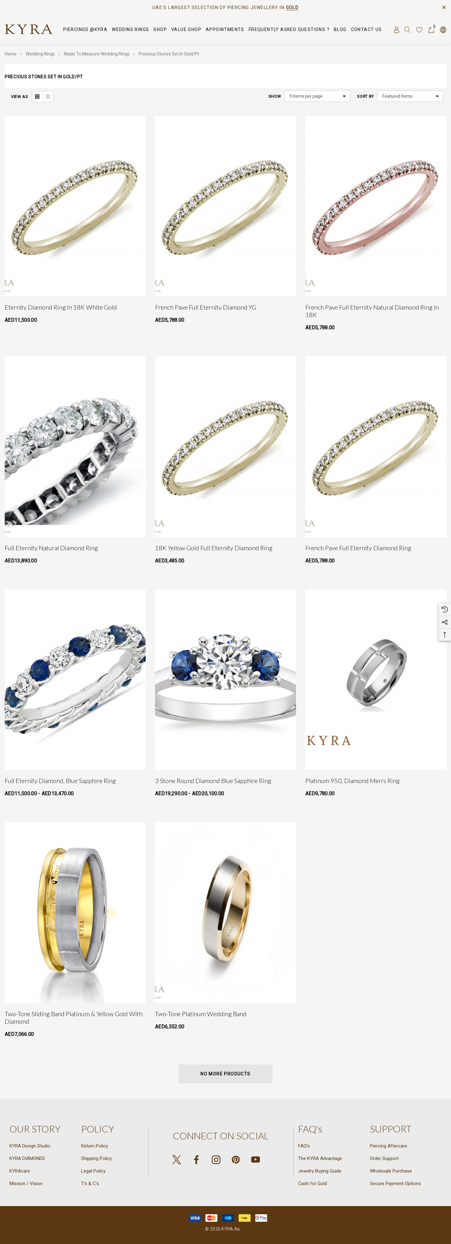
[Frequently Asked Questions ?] (289, 29)
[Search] (407, 29)
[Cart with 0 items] (430, 29)
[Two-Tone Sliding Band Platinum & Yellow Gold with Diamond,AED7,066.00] (75, 912)
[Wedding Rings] (130, 30)
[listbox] (410, 96)
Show (274, 96)
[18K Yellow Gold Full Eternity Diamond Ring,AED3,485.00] (225, 446)
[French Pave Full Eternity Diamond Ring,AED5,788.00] (375, 446)
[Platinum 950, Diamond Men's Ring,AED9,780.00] (375, 679)
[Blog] (340, 30)
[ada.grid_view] (37, 96)
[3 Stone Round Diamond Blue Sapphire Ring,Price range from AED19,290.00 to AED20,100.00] (225, 679)
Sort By (365, 96)
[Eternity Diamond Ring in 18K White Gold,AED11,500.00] (75, 206)
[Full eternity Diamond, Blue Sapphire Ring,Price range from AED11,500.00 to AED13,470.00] (75, 679)
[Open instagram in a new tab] (216, 1159)
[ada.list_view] (48, 96)
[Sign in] (396, 29)
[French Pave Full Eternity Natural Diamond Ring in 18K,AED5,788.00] (375, 206)
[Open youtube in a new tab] (255, 1159)
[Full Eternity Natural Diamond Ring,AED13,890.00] (75, 446)
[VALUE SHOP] (186, 30)
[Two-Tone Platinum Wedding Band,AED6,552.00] (225, 912)
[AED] (442, 30)
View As (19, 97)
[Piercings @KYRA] (85, 30)
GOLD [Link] (292, 7)
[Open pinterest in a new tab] (236, 1159)
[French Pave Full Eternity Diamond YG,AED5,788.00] (225, 206)
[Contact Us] (366, 30)
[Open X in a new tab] (176, 1159)
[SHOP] (160, 30)
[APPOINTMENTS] (225, 29)
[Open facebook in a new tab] (196, 1159)
